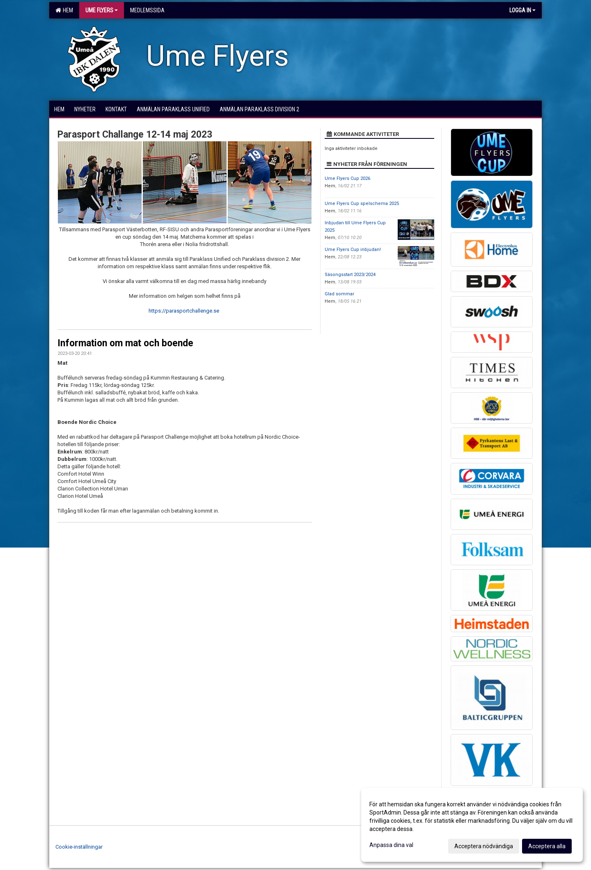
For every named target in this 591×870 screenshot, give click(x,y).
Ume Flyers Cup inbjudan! (353, 249)
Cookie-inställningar (79, 847)
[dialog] (472, 825)
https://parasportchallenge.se (184, 311)
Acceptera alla (547, 846)
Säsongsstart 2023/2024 (350, 274)
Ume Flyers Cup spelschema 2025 (362, 203)
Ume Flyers (101, 10)
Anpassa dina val (391, 845)
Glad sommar (339, 294)
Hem (64, 10)
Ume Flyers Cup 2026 (347, 178)
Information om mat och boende (125, 343)
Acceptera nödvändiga (483, 846)
